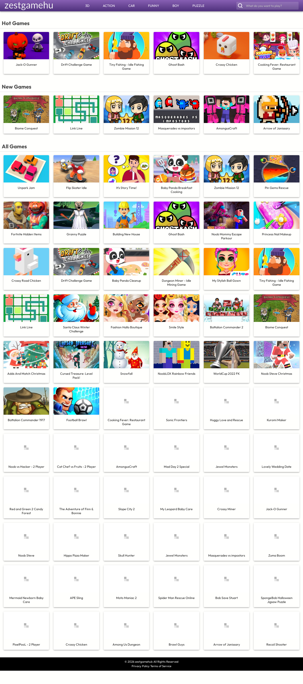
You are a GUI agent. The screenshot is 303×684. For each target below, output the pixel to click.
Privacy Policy (141, 666)
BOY (175, 6)
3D (87, 6)
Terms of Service (160, 666)
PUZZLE (198, 6)
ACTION (109, 6)
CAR (131, 6)
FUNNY (153, 6)
